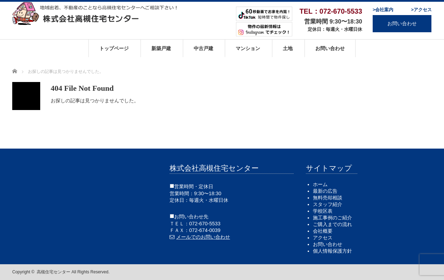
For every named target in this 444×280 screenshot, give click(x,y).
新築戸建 (161, 48)
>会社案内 (383, 9)
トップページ (114, 48)
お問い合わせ (402, 23)
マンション (248, 48)
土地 (288, 48)
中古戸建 (203, 48)
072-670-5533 (205, 223)
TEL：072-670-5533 (331, 11)
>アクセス (421, 9)
